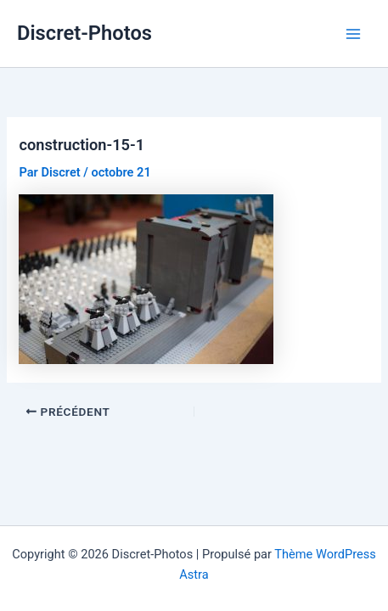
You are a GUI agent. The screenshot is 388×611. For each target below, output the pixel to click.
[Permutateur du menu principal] (353, 34)
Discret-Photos (84, 33)
